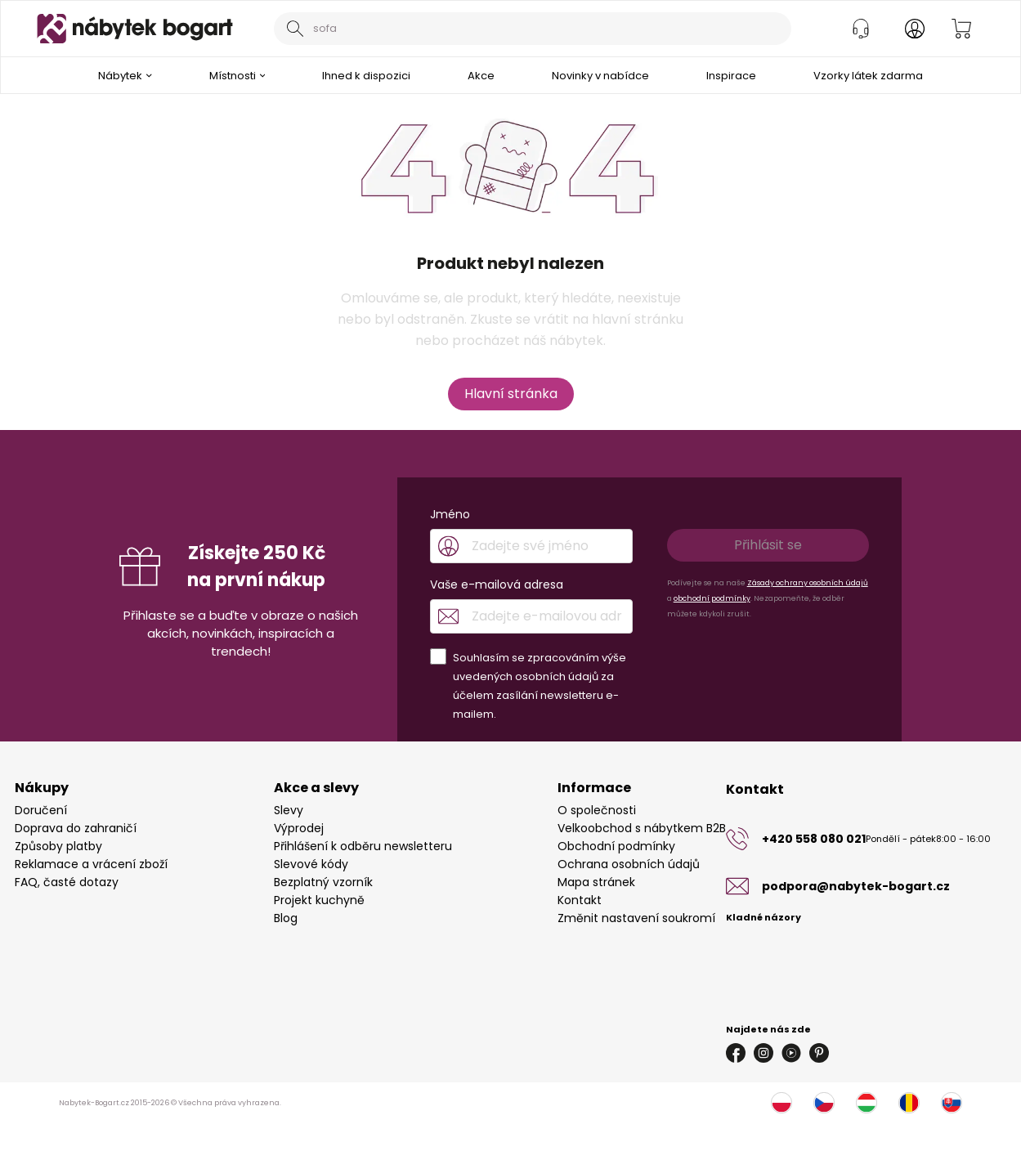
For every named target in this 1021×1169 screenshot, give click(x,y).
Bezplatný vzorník (323, 882)
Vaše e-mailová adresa (496, 584)
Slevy (288, 810)
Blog (286, 918)
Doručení (41, 810)
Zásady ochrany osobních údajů (807, 583)
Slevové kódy (311, 864)
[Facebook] (736, 1053)
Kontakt (580, 900)
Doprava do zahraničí (76, 828)
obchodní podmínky (712, 598)
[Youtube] (791, 1053)
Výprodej (299, 828)
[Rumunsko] (909, 1102)
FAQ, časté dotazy (67, 882)
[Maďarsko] (866, 1102)
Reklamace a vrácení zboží (91, 864)
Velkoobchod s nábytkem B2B (642, 828)
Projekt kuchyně (319, 900)
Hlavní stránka (511, 393)
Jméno (450, 514)
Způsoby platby (58, 846)
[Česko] (824, 1102)
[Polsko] (781, 1102)
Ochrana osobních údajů (629, 864)
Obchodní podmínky (616, 846)
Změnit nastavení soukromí (636, 918)
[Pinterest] (819, 1053)
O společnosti (597, 810)
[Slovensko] (951, 1102)
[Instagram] (763, 1053)
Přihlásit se (768, 544)
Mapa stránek (596, 882)
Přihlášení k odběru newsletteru (363, 846)
